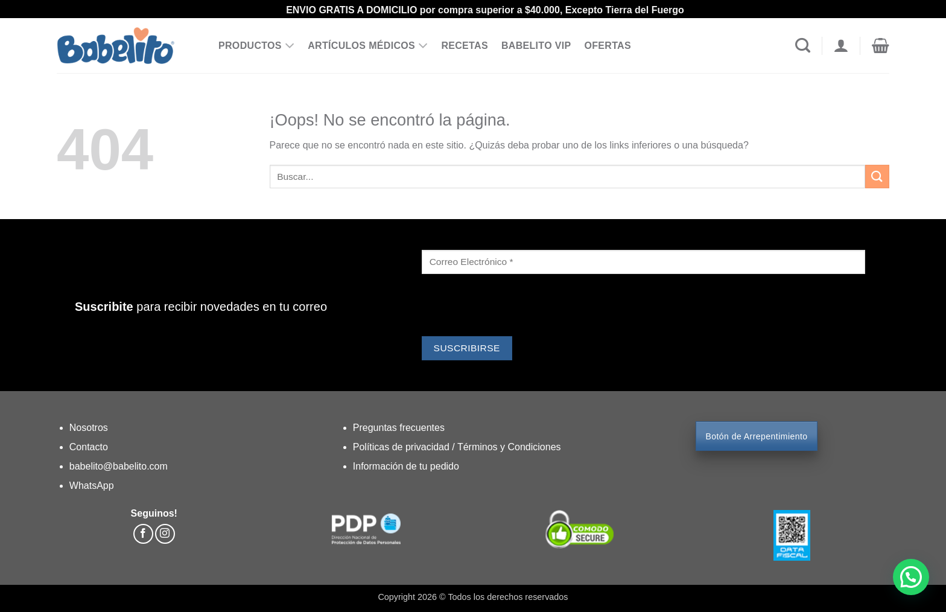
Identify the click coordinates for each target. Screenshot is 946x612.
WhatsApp (91, 485)
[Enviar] (877, 176)
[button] (880, 46)
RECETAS (464, 45)
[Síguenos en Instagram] (165, 534)
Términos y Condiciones (509, 447)
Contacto (88, 447)
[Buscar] (802, 46)
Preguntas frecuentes (399, 427)
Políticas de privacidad (402, 447)
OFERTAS (607, 45)
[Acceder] (840, 46)
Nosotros (88, 427)
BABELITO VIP (536, 45)
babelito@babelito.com (118, 466)
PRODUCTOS (256, 46)
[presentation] (513, 306)
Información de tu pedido (406, 466)
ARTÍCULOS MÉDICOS (368, 46)
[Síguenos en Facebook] (143, 534)
